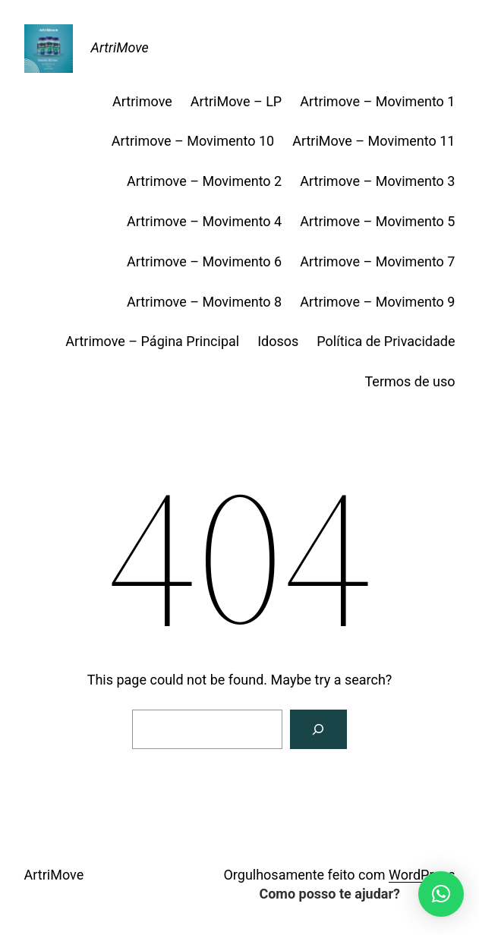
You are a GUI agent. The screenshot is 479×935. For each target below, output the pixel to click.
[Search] (319, 729)
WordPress (422, 875)
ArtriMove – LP (236, 101)
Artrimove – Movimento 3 (377, 181)
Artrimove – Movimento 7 (377, 261)
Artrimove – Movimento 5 (377, 221)
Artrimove (142, 101)
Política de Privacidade (386, 341)
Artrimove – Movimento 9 (377, 302)
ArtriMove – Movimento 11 (373, 141)
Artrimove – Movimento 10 (193, 141)
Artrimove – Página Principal (152, 341)
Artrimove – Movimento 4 (204, 221)
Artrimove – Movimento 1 (377, 101)
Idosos (277, 341)
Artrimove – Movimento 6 (204, 261)
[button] (441, 894)
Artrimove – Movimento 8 (204, 302)
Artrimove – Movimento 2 (204, 181)
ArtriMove (120, 47)
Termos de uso (409, 381)
